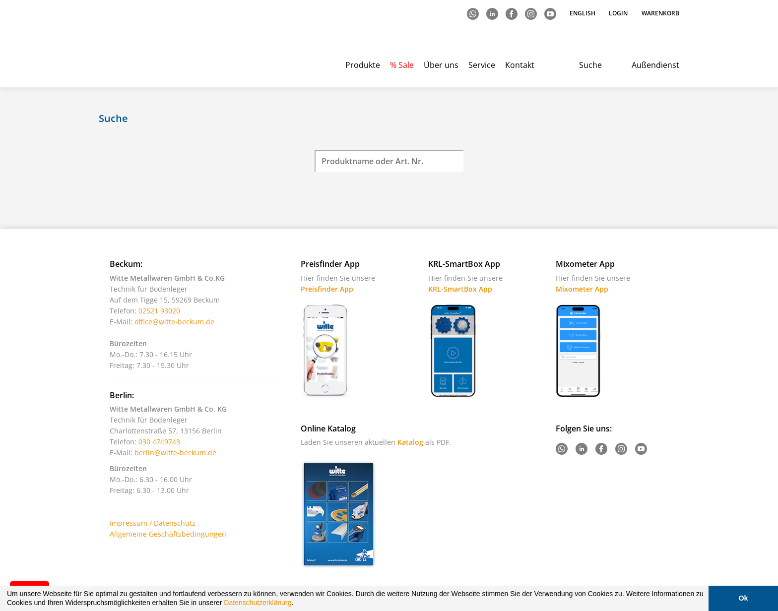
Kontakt (519, 65)
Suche (590, 65)
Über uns (441, 65)
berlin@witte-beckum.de (175, 452)
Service (481, 65)
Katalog (410, 442)
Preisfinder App (327, 289)
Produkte (362, 65)
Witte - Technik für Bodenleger (140, 45)
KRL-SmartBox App (460, 289)
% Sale (402, 65)
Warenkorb (660, 13)
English (583, 13)
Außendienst (655, 65)
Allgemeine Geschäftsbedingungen (168, 534)
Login (618, 13)
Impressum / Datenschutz (152, 523)
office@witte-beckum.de (174, 321)
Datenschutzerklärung (257, 603)
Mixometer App (582, 289)
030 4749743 (159, 441)
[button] (296, 604)
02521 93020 (159, 310)
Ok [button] (743, 598)
